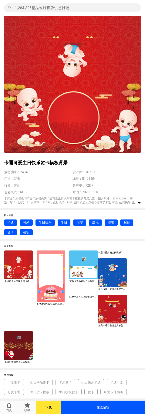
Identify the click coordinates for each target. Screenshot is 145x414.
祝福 (127, 222)
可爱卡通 (14, 392)
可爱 (26, 222)
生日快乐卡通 (91, 382)
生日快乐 (45, 222)
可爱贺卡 (14, 382)
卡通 (10, 222)
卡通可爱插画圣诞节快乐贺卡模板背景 (19, 362)
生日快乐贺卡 (39, 382)
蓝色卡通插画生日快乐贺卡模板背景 (83, 281)
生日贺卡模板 (39, 392)
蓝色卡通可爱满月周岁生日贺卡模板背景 (112, 289)
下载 (48, 407)
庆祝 (95, 222)
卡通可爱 (116, 382)
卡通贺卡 (65, 382)
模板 (26, 232)
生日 (64, 222)
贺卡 (10, 232)
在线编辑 (102, 407)
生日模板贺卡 (68, 392)
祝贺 (111, 222)
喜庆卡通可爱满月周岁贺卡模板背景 (112, 325)
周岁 (79, 222)
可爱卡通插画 (113, 392)
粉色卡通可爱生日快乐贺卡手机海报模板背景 (51, 303)
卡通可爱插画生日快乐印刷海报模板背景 (112, 252)
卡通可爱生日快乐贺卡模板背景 (19, 281)
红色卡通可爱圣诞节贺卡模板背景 (83, 296)
